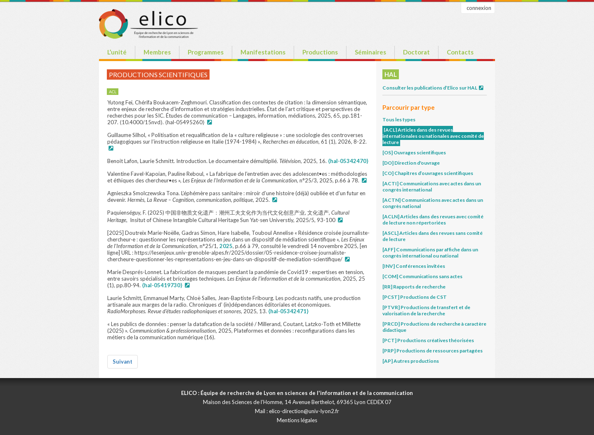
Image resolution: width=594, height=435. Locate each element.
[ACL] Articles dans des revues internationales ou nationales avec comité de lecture (433, 136)
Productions (320, 52)
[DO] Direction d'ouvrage (411, 163)
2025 (226, 246)
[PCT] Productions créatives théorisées (428, 340)
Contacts (460, 52)
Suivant (122, 361)
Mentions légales (297, 420)
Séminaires (370, 52)
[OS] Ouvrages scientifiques (414, 152)
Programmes (206, 52)
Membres (157, 52)
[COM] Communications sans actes (422, 276)
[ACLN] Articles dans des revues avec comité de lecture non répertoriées (432, 219)
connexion (479, 8)
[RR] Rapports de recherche (414, 287)
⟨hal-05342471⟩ (288, 311)
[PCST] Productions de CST (414, 297)
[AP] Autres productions (410, 361)
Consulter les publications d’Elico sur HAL (433, 88)
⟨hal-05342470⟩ (348, 161)
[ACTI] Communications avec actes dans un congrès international (431, 186)
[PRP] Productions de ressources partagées (432, 351)
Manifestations (262, 52)
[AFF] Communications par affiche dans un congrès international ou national (430, 252)
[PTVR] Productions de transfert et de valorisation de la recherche (426, 310)
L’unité (117, 52)
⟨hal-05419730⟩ (162, 285)
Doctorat (416, 52)
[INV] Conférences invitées (413, 266)
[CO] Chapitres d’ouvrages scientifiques (427, 173)
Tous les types (398, 119)
